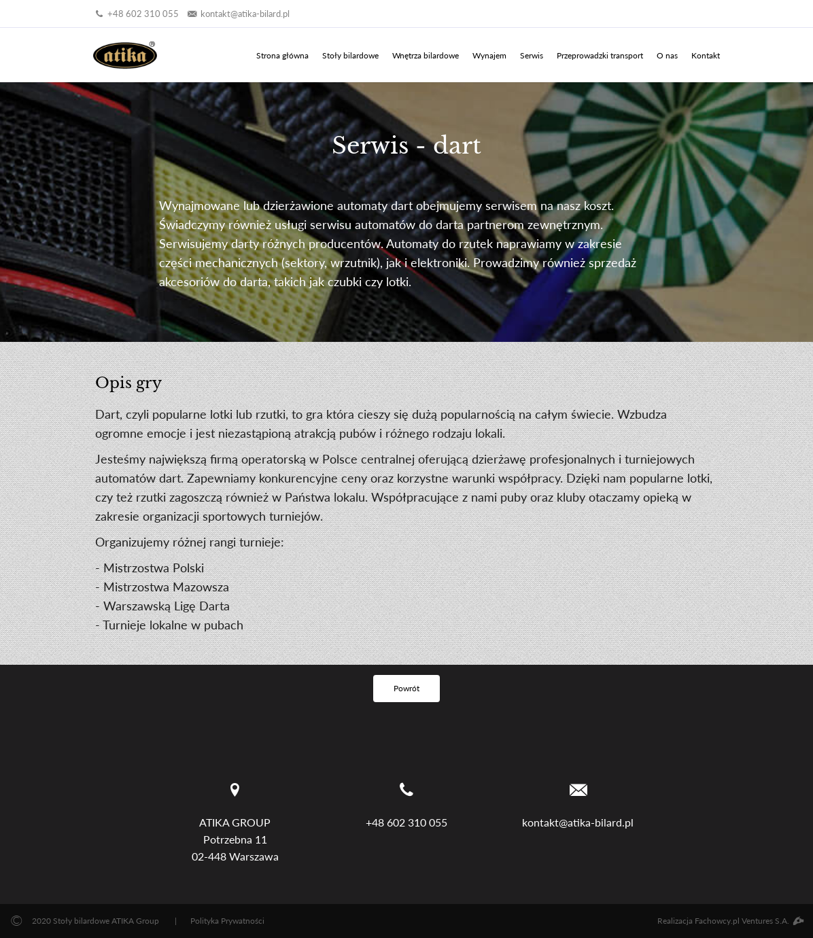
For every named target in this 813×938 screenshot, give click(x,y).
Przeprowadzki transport (600, 55)
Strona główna (282, 55)
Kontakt (705, 55)
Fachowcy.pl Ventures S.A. (749, 921)
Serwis (531, 55)
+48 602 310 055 (136, 13)
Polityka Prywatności (227, 921)
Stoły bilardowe (350, 55)
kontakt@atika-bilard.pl (237, 13)
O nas (667, 55)
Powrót (406, 688)
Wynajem (489, 55)
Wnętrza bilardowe (425, 55)
